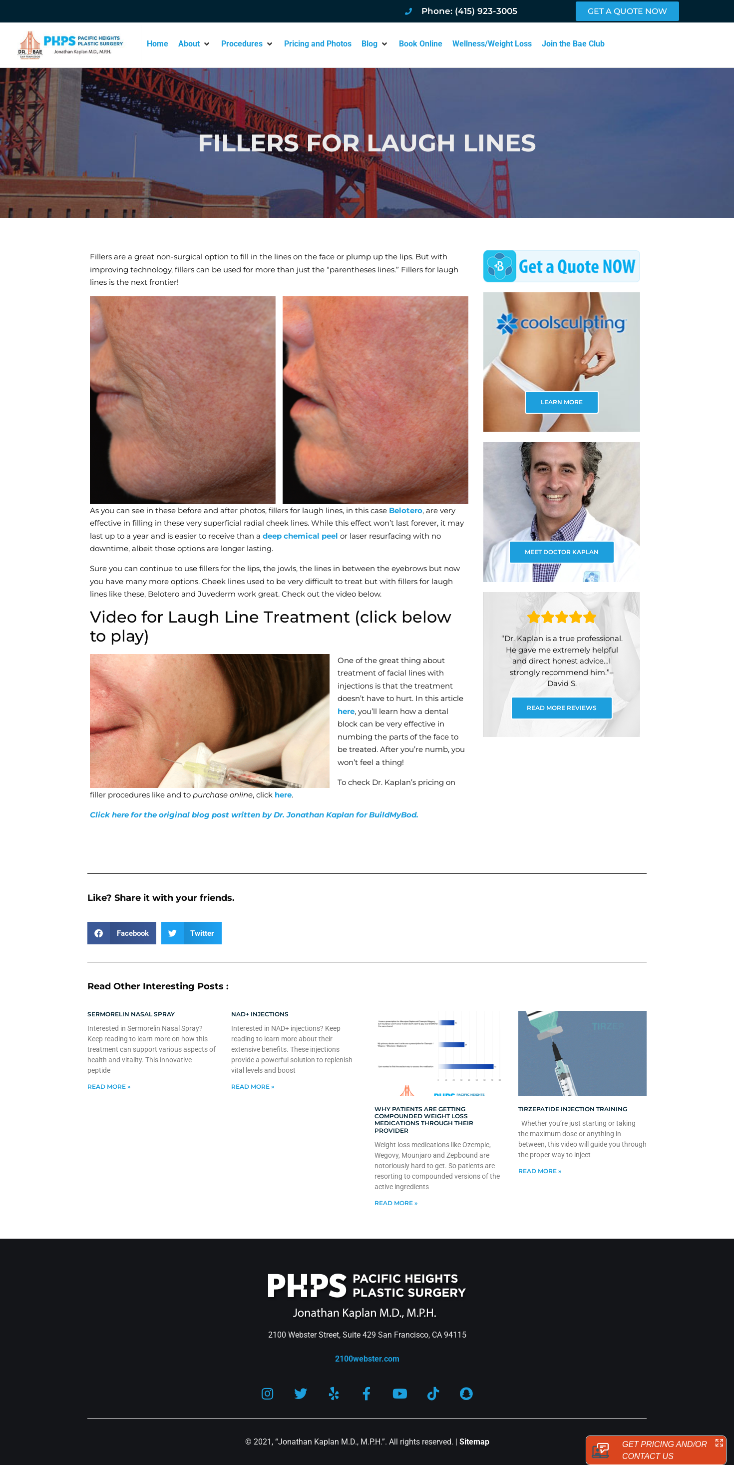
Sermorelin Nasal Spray (131, 1014)
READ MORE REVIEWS (562, 708)
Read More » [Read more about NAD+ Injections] (252, 1086)
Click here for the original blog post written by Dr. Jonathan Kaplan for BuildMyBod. (254, 814)
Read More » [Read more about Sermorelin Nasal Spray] (108, 1086)
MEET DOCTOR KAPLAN (562, 552)
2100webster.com (367, 1359)
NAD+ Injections (260, 1014)
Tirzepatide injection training (572, 1109)
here (346, 711)
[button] (194, 43)
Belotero (405, 510)
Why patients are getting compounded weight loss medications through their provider (423, 1119)
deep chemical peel (300, 536)
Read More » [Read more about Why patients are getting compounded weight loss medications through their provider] (395, 1203)
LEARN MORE (562, 402)
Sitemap (474, 1442)
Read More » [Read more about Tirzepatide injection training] (539, 1171)
